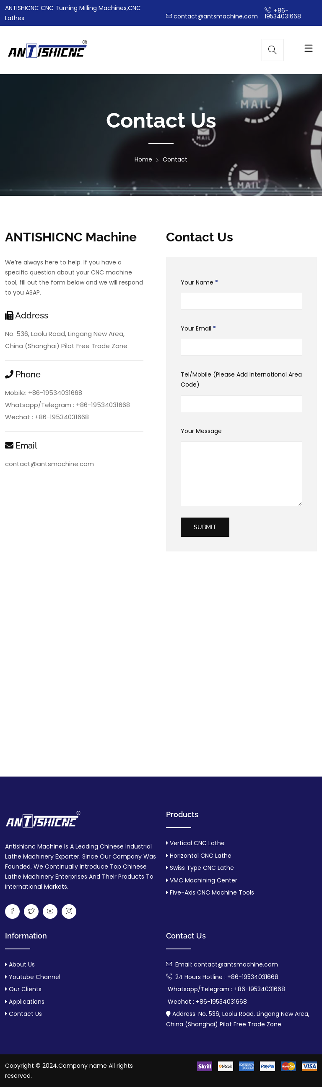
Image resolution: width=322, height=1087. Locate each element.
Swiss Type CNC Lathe (202, 868)
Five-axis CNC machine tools (212, 892)
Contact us (24, 1014)
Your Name (199, 282)
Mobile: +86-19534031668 (43, 392)
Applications (25, 1001)
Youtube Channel (33, 977)
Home (143, 159)
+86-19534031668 (283, 13)
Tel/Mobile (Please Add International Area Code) (241, 379)
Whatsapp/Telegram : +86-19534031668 (67, 404)
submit (205, 527)
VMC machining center (203, 880)
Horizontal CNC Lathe (200, 855)
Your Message (201, 431)
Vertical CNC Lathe (197, 843)
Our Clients (24, 989)
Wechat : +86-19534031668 (47, 417)
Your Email (198, 328)
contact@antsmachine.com (212, 16)
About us (21, 964)
